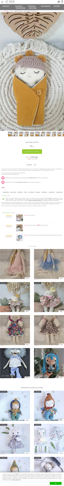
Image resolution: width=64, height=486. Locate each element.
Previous (2, 67)
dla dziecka (29, 164)
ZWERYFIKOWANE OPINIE (9, 212)
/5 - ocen (31, 159)
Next (61, 67)
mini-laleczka (31, 192)
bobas (25, 192)
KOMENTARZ (6, 195)
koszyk (59, 3)
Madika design (34, 157)
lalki (35, 164)
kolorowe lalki (59, 192)
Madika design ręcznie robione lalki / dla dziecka (32, 387)
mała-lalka (37, 192)
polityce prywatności (16, 479)
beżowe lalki (44, 192)
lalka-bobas (20, 192)
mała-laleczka (6, 192)
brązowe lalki (52, 192)
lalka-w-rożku (13, 192)
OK (55, 483)
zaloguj (62, 3)
